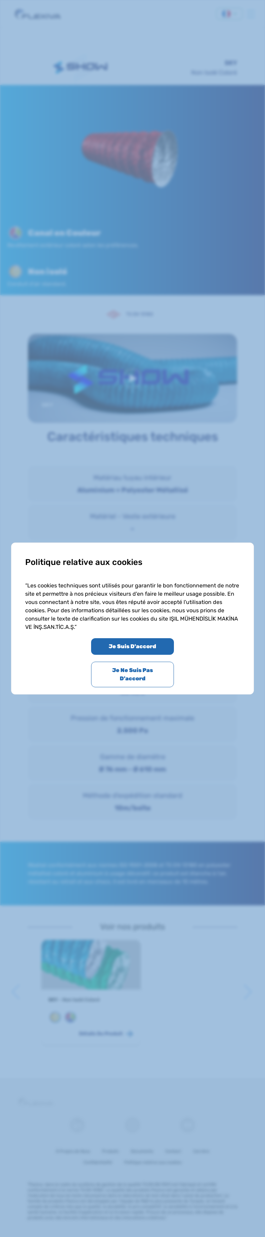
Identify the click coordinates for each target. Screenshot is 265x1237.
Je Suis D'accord (132, 646)
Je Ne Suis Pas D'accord (132, 674)
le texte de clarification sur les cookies (100, 618)
